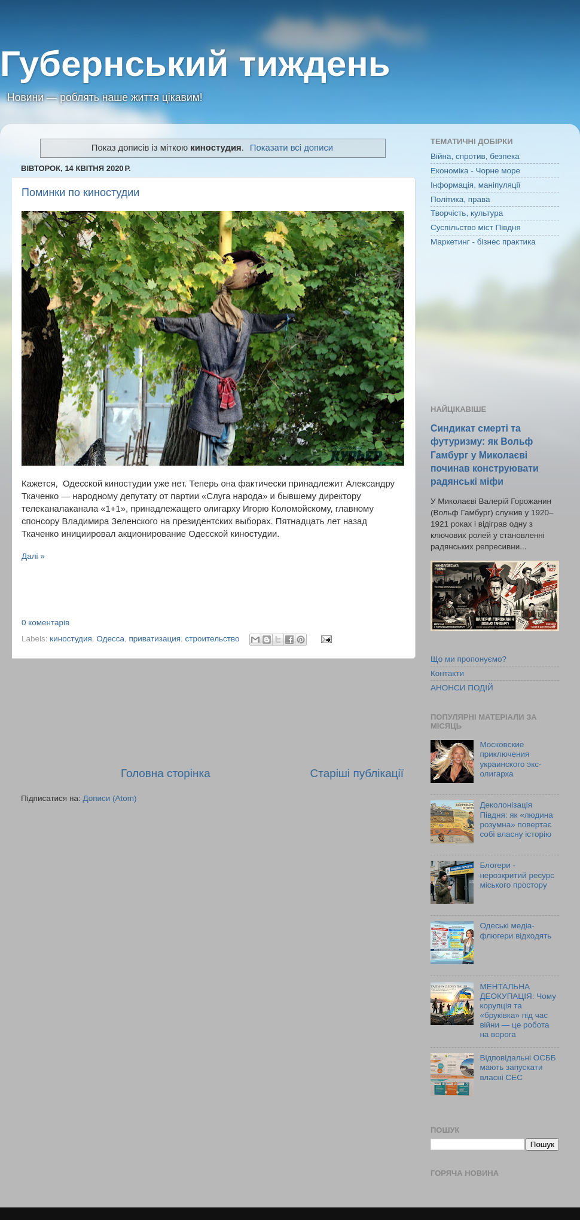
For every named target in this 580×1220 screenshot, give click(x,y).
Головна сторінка (165, 773)
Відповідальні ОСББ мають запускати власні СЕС (517, 1067)
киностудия (71, 638)
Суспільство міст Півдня (476, 227)
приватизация (155, 638)
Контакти (447, 673)
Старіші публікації (357, 773)
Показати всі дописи (291, 147)
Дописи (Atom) (109, 798)
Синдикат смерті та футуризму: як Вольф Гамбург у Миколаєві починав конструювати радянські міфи (485, 454)
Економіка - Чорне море (475, 170)
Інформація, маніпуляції (475, 185)
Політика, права (460, 199)
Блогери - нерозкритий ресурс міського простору (517, 875)
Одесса (110, 638)
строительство (212, 638)
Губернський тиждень (195, 64)
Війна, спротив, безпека (475, 156)
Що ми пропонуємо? (468, 659)
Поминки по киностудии (80, 192)
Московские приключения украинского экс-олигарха (510, 759)
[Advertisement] (212, 712)
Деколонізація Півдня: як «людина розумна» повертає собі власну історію (516, 819)
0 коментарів (45, 622)
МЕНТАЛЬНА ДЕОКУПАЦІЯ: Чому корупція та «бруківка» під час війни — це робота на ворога (518, 1010)
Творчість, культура (467, 213)
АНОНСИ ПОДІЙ (462, 687)
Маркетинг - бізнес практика (483, 241)
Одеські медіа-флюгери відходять (515, 930)
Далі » (33, 556)
